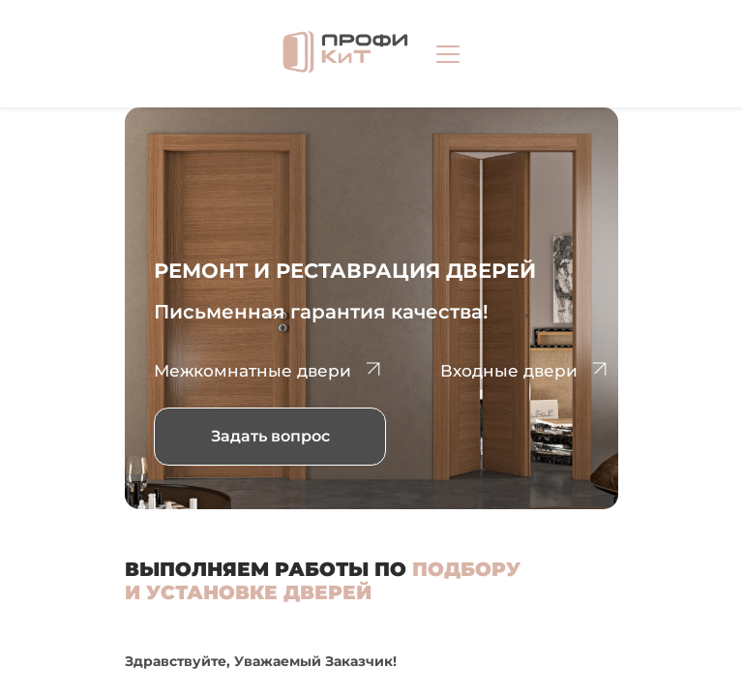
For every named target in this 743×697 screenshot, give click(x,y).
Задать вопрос (270, 436)
